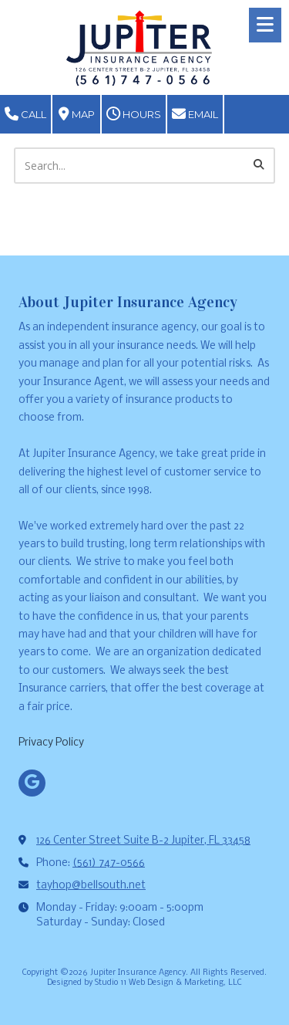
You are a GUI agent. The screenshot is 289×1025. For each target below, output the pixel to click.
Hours (133, 114)
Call (25, 114)
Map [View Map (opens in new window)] (77, 114)
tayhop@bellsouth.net (91, 885)
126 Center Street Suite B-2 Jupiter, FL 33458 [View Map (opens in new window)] (143, 841)
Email (195, 114)
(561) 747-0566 (108, 863)
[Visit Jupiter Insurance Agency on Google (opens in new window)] (31, 783)
